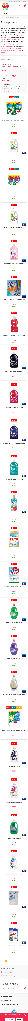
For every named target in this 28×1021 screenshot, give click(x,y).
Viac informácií (10, 1019)
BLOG (24, 1)
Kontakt (20, 1)
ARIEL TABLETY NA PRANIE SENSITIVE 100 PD (14, 120)
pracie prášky (15, 36)
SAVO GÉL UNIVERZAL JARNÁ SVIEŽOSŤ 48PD (14, 874)
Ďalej (14, 961)
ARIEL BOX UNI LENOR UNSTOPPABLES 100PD (14, 730)
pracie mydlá (7, 48)
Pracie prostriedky (15, 17)
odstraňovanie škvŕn (8, 46)
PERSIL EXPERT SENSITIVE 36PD (14, 551)
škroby (20, 50)
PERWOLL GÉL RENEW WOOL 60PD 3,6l (14, 263)
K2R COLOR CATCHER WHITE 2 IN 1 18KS (14, 587)
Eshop (2, 17)
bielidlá (3, 52)
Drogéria (7, 17)
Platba (15, 1)
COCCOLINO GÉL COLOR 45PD (14, 802)
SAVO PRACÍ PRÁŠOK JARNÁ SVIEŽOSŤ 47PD (14, 946)
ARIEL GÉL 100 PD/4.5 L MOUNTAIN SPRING (14, 228)
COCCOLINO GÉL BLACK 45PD (14, 766)
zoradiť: (10, 64)
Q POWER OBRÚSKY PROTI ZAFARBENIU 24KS (14, 299)
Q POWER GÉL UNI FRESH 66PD (14, 622)
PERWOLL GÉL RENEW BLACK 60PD (14, 371)
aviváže (9, 37)
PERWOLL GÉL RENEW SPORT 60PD (14, 479)
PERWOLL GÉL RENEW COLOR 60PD (14, 407)
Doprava (11, 1)
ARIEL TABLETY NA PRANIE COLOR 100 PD (14, 192)
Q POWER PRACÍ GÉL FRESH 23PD (14, 838)
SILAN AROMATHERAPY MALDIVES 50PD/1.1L (14, 515)
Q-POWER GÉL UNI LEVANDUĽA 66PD (14, 658)
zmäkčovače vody (16, 48)
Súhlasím (19, 1019)
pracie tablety (10, 39)
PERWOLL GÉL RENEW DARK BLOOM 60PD (14, 443)
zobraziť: (4, 64)
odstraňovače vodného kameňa (9, 50)
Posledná (20, 961)
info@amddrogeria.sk (12, 976)
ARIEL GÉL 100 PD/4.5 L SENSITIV (14, 156)
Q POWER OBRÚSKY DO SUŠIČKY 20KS (14, 910)
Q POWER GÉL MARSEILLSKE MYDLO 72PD (14, 694)
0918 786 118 (9, 972)
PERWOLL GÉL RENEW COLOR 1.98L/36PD (14, 335)
